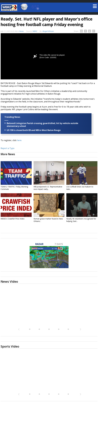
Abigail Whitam (48, 31)
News (21, 31)
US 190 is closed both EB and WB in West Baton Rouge (34, 130)
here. (19, 140)
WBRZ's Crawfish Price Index (12, 219)
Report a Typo (7, 148)
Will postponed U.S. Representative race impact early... (48, 187)
